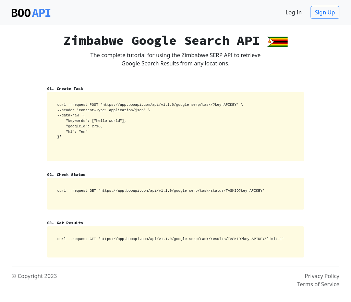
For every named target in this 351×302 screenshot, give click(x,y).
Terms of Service (318, 284)
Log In (294, 12)
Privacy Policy (322, 276)
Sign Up (325, 12)
